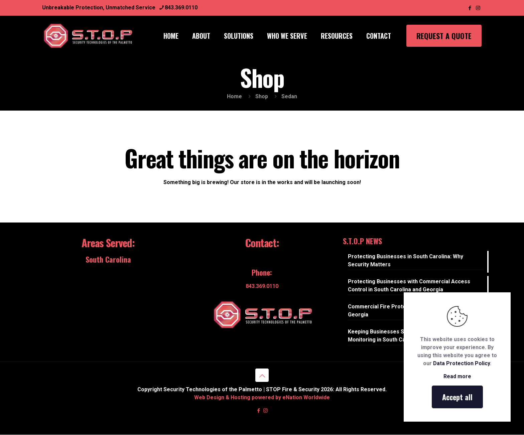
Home (234, 96)
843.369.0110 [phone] (181, 7)
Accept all (457, 397)
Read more (457, 376)
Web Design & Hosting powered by (238, 397)
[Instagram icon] (478, 8)
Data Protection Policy (461, 363)
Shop (261, 96)
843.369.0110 (262, 286)
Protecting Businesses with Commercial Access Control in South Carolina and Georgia (409, 285)
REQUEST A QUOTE (444, 35)
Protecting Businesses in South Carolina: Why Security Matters (405, 260)
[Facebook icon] (469, 8)
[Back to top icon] (262, 375)
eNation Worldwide (306, 397)
